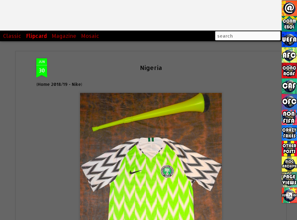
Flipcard (36, 35)
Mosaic (90, 35)
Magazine (64, 35)
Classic (12, 35)
